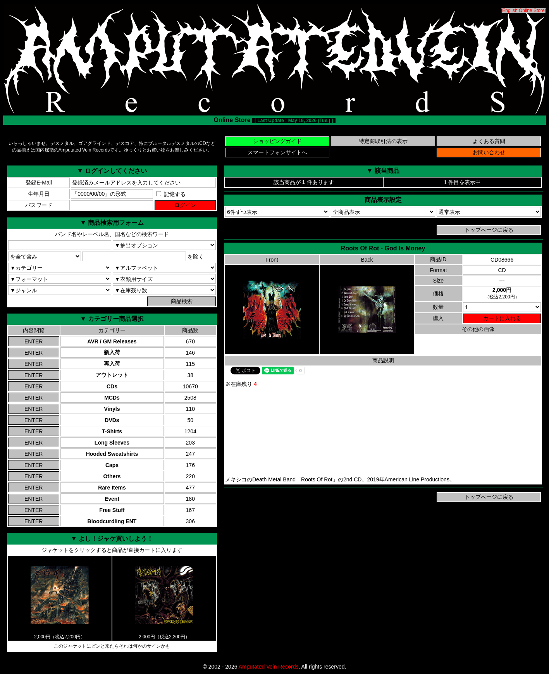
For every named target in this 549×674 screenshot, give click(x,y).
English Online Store (523, 10)
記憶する (171, 194)
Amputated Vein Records (269, 667)
